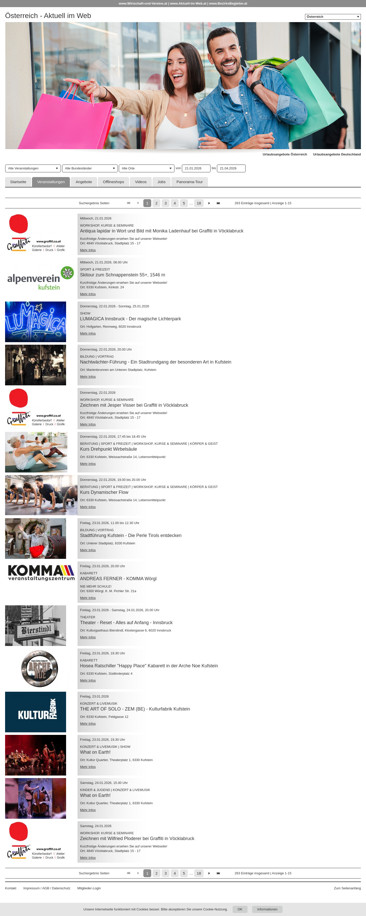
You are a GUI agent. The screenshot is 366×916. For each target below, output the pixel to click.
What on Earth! (95, 752)
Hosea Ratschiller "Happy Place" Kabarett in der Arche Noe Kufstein (149, 665)
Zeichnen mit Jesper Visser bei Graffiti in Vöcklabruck (134, 405)
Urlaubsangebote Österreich (285, 154)
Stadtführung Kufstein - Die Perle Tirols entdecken (130, 535)
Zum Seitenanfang (347, 888)
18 (199, 203)
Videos (141, 182)
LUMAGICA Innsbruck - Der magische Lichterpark (130, 318)
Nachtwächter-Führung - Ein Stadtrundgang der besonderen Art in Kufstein (155, 362)
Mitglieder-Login (89, 888)
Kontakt (10, 888)
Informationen (267, 909)
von (178, 168)
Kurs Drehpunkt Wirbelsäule (108, 449)
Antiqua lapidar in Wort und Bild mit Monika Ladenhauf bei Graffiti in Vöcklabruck (161, 230)
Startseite (18, 182)
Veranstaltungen (51, 182)
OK (240, 909)
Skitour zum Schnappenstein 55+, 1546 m (122, 274)
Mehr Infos (88, 250)
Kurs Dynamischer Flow (104, 492)
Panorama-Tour (189, 182)
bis (214, 168)
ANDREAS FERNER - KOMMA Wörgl (118, 578)
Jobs (162, 182)
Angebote (84, 182)
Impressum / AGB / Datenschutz (46, 888)
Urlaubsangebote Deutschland (337, 154)
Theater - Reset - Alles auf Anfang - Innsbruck (126, 622)
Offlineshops (113, 182)
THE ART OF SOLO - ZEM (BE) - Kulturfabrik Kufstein (135, 709)
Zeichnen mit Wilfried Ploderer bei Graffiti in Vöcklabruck (137, 838)
